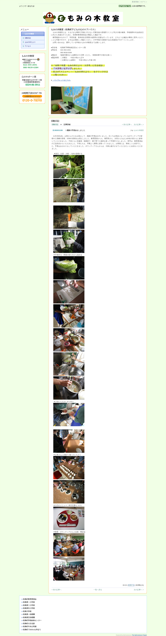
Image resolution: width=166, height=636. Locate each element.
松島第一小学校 (28, 602)
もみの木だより (30, 42)
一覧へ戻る (98, 590)
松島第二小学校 (28, 605)
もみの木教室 (29, 34)
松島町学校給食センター (32, 620)
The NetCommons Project (139, 635)
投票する (131, 585)
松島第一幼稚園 (28, 614)
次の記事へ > (139, 124)
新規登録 (135, 2)
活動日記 (28, 38)
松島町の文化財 (28, 623)
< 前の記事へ (127, 124)
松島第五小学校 (28, 608)
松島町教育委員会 (29, 599)
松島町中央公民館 (29, 626)
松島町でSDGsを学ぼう (31, 630)
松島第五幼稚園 (28, 617)
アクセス (28, 46)
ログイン (143, 2)
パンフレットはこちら (61, 80)
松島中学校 (26, 611)
